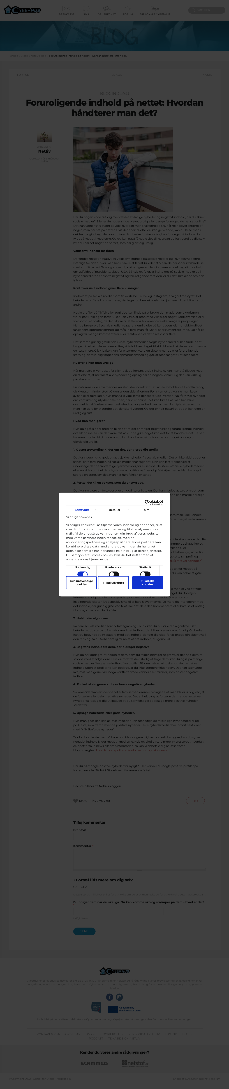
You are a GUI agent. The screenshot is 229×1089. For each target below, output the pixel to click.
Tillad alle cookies (147, 582)
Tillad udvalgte (113, 582)
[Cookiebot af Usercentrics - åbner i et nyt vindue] (147, 502)
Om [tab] (146, 510)
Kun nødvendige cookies (81, 582)
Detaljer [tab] (114, 510)
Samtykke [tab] (82, 510)
